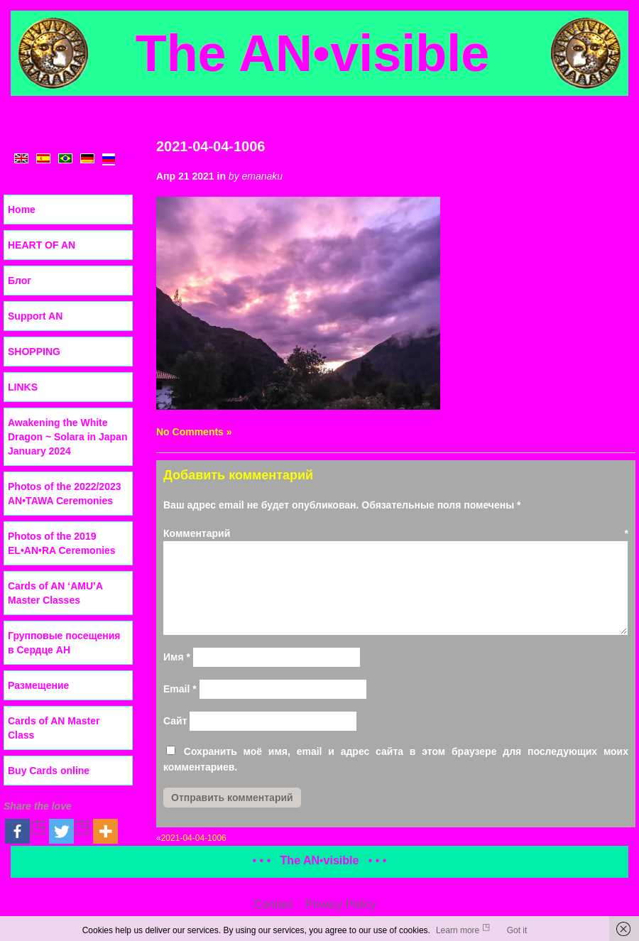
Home (22, 209)
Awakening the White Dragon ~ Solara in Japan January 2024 (67, 437)
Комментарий (395, 533)
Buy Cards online (48, 770)
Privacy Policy (340, 904)
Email (180, 689)
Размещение (38, 685)
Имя (176, 657)
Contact (273, 904)
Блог (19, 280)
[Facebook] (25, 831)
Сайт (175, 721)
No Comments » (194, 431)
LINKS (23, 387)
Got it (517, 930)
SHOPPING (34, 351)
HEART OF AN (41, 245)
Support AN (35, 316)
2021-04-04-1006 (210, 146)
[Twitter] (69, 831)
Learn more (457, 930)
